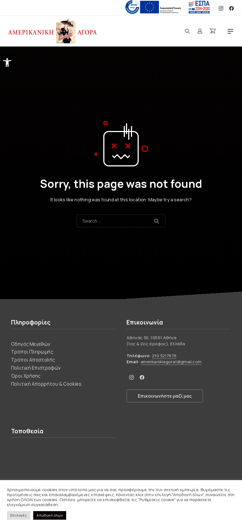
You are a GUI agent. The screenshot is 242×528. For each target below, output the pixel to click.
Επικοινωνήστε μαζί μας (165, 396)
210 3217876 (164, 356)
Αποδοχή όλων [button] (50, 515)
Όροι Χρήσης (25, 376)
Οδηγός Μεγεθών (31, 344)
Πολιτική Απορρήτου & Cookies (46, 384)
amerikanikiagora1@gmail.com (171, 362)
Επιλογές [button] (18, 515)
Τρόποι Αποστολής (33, 360)
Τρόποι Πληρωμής (32, 352)
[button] (7, 62)
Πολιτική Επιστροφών (36, 368)
